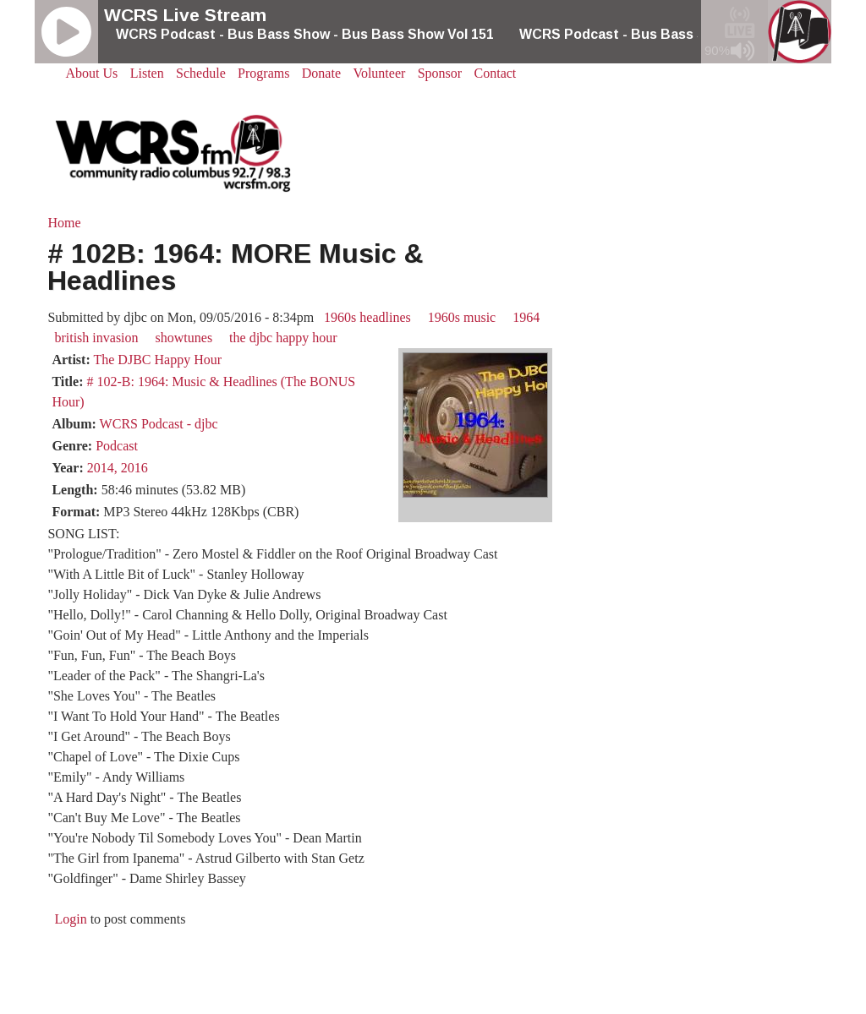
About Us (92, 73)
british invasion (96, 337)
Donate (321, 73)
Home (63, 222)
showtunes (184, 337)
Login (70, 919)
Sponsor (440, 73)
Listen (147, 73)
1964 (526, 317)
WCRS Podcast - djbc (159, 424)
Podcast (117, 446)
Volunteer (379, 73)
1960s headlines (367, 317)
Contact (495, 73)
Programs (263, 73)
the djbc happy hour (283, 337)
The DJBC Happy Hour (157, 359)
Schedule (201, 73)
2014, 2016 (117, 468)
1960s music (462, 317)
